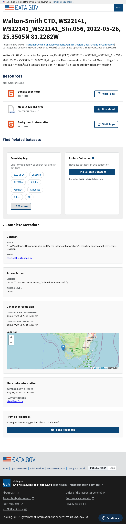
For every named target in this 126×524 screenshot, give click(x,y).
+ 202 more (21, 206)
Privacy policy (76, 504)
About (5, 468)
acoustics (35, 189)
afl (29, 197)
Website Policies (37, 468)
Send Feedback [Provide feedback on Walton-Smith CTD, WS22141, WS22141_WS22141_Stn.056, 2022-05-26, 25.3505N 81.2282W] (63, 430)
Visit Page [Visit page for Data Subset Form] (106, 94)
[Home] (21, 7)
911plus (34, 182)
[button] (63, 348)
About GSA (11, 492)
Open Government (19, 468)
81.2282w (18, 182)
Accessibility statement (18, 498)
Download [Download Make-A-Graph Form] (106, 109)
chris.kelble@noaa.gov (19, 258)
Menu (118, 7)
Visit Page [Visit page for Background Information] (106, 124)
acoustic (18, 189)
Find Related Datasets (92, 172)
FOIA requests (13, 504)
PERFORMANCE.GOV (56, 468)
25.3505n (36, 174)
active (17, 197)
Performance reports (80, 498)
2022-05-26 (19, 174)
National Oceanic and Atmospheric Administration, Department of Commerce (70, 44)
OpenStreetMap (101, 368)
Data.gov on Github (76, 468)
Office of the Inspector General (86, 492)
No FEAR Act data (15, 509)
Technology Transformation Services (78, 485)
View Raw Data (15, 401)
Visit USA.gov (77, 517)
